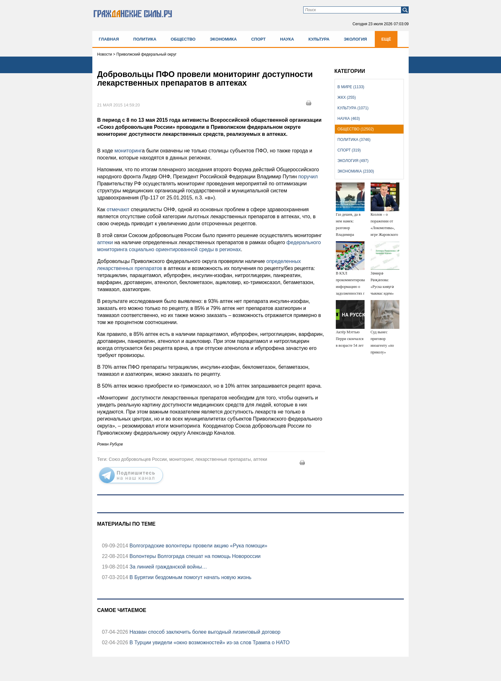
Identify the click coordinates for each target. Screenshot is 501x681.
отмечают (119, 209)
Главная (109, 39)
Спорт (258, 39)
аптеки (105, 242)
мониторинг (127, 150)
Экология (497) (352, 161)
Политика (144, 39)
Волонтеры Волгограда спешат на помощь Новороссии (194, 556)
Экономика (223, 39)
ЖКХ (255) (346, 97)
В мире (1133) (350, 87)
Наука (287, 39)
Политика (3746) (353, 139)
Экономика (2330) (355, 171)
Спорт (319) (349, 150)
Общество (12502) (355, 129)
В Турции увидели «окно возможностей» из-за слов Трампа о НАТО (208, 642)
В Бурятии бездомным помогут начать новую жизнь (189, 577)
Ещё (386, 39)
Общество (183, 39)
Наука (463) (348, 118)
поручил (307, 176)
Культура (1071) (352, 108)
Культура (318, 39)
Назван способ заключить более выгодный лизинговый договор (204, 632)
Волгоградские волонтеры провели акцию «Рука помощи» (197, 545)
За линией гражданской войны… (167, 566)
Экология (355, 39)
